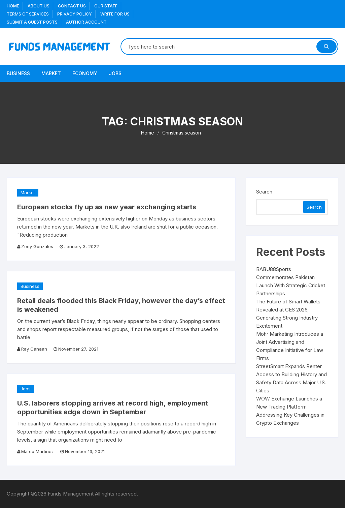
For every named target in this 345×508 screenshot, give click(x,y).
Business (18, 73)
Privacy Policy (74, 14)
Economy (84, 73)
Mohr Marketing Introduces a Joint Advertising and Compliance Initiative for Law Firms (289, 346)
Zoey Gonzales (37, 246)
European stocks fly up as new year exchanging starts (106, 207)
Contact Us (72, 5)
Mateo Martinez (37, 451)
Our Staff (105, 5)
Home (13, 5)
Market (51, 73)
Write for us (115, 14)
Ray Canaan (34, 349)
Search (264, 191)
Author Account (86, 22)
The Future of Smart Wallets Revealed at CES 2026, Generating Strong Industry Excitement (288, 313)
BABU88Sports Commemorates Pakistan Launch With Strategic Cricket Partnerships (290, 281)
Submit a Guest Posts (32, 22)
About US (38, 5)
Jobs (115, 73)
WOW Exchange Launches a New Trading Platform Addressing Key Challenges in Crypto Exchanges (290, 410)
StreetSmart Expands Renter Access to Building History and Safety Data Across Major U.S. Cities (291, 378)
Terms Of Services (28, 14)
